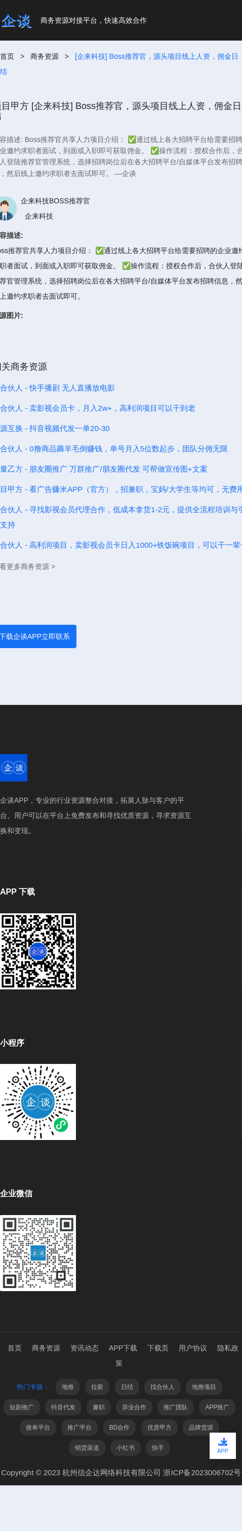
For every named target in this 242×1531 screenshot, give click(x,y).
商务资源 (44, 56)
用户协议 (193, 1348)
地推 (68, 1387)
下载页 (158, 1348)
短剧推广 (22, 1407)
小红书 (125, 1447)
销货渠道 (87, 1447)
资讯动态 (84, 1348)
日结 (127, 1387)
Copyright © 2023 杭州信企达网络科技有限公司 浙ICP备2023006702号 (121, 1472)
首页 (7, 56)
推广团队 (176, 1407)
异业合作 (134, 1407)
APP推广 (217, 1407)
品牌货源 (201, 1427)
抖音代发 (63, 1407)
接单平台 (38, 1427)
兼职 (99, 1407)
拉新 (97, 1387)
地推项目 (204, 1387)
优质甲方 (159, 1427)
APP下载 (123, 1348)
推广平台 (79, 1427)
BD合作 (119, 1427)
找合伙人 (162, 1387)
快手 (158, 1447)
